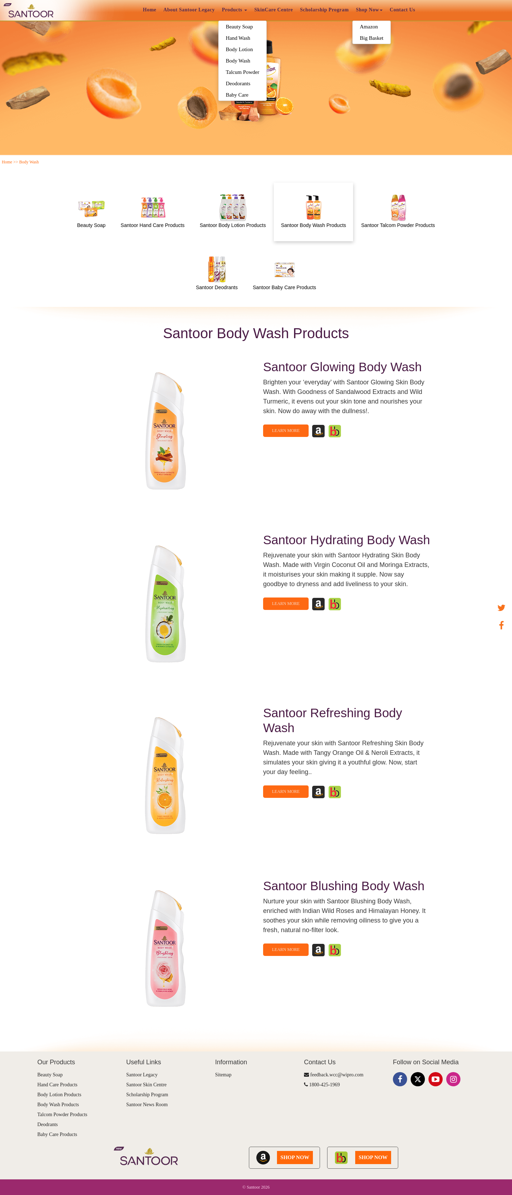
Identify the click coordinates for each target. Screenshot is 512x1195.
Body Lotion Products (59, 1094)
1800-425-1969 (322, 1084)
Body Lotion (239, 49)
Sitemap (223, 1074)
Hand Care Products (57, 1084)
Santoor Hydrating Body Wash (346, 540)
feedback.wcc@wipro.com (333, 1074)
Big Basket (371, 38)
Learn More (286, 430)
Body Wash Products (58, 1104)
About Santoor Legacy (189, 9)
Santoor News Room (147, 1104)
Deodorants (238, 83)
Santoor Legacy (142, 1074)
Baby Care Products (57, 1134)
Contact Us (402, 9)
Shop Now (369, 9)
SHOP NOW (295, 1157)
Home (149, 9)
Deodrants (47, 1124)
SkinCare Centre (273, 9)
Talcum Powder (242, 72)
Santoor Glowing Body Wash (342, 367)
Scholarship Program (324, 9)
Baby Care (237, 95)
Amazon (369, 26)
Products (234, 9)
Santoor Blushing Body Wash (344, 886)
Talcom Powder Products (62, 1114)
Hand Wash (238, 38)
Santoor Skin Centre (146, 1084)
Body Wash (238, 61)
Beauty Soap (239, 26)
